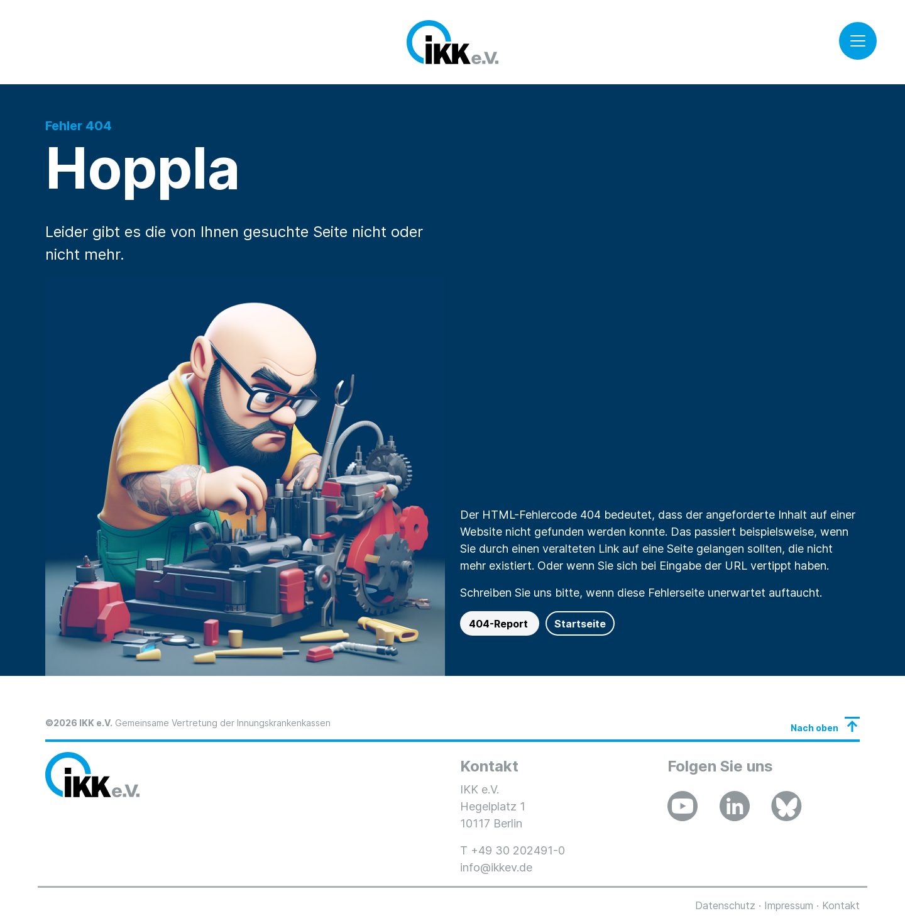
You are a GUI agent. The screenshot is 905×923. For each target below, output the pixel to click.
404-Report (499, 623)
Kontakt (841, 905)
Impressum (788, 905)
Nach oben (814, 727)
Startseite (580, 623)
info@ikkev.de (496, 867)
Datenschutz (725, 905)
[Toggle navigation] (858, 41)
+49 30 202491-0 (518, 850)
